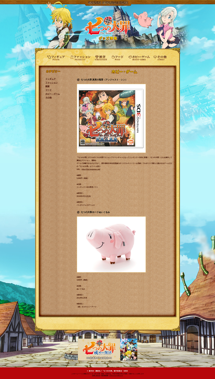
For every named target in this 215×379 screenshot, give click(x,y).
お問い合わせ (96, 375)
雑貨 (47, 86)
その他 (48, 97)
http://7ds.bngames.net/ (91, 169)
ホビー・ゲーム (52, 94)
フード (48, 90)
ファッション (51, 82)
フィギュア (50, 79)
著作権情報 (104, 375)
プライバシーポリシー (116, 375)
